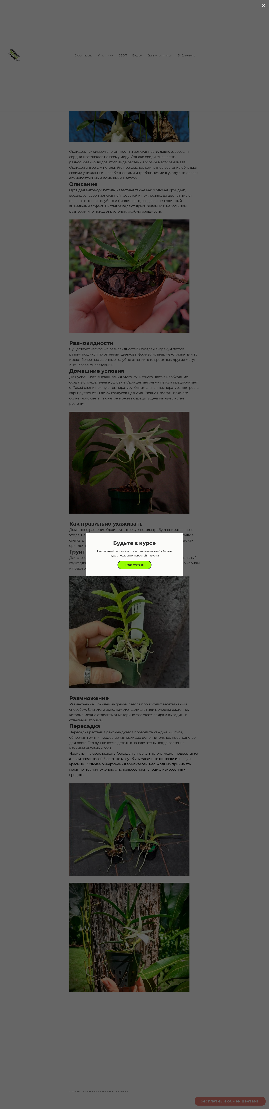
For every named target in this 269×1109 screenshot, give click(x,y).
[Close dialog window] (263, 5)
